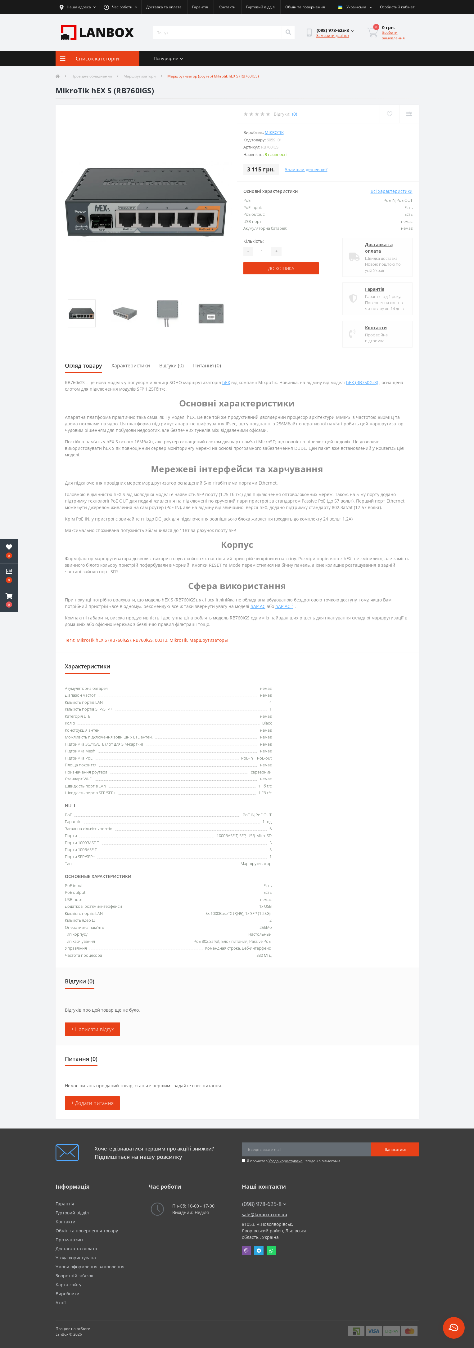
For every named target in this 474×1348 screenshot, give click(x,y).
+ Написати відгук (92, 1029)
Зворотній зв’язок (74, 1276)
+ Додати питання (92, 1103)
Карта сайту (68, 1285)
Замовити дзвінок (332, 35)
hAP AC (258, 606)
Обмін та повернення (305, 7)
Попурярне (168, 58)
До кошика (281, 268)
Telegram (259, 1250)
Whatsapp (271, 1250)
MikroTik (274, 132)
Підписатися (394, 1149)
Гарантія (200, 7)
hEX (226, 382)
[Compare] (409, 114)
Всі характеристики (392, 191)
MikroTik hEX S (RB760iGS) (104, 640)
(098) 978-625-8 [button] (264, 1204)
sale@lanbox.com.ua (264, 1214)
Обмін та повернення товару (87, 1231)
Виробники (67, 1294)
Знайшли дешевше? (306, 169)
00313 (161, 640)
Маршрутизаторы (208, 640)
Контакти (227, 7)
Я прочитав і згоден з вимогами (293, 1161)
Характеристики (130, 365)
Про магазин (69, 1240)
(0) (294, 114)
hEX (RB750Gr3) (362, 382)
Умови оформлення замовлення (90, 1267)
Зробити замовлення (393, 35)
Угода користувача (286, 1161)
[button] (9, 600)
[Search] (288, 32)
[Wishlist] (389, 114)
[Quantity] (262, 251)
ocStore (83, 1328)
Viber (246, 1250)
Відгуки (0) (171, 365)
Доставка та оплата (164, 7)
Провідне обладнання (91, 76)
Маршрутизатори (140, 76)
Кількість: (253, 241)
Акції (61, 1303)
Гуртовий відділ (260, 7)
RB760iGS (143, 640)
